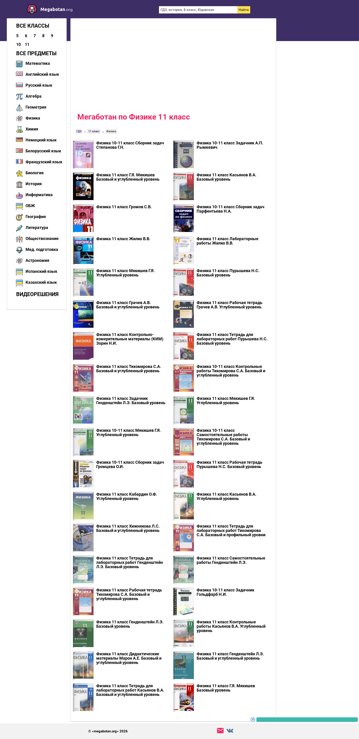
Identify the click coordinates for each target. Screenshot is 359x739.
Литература (37, 227)
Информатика (39, 194)
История (34, 183)
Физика (33, 118)
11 (27, 44)
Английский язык (42, 74)
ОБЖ (30, 205)
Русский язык (39, 85)
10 (18, 44)
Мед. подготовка (42, 249)
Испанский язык (41, 271)
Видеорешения (37, 294)
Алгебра (34, 96)
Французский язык (44, 161)
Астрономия (37, 260)
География (36, 216)
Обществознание (42, 238)
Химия (32, 129)
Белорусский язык (43, 150)
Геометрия (36, 107)
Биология (35, 172)
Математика (38, 63)
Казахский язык (41, 282)
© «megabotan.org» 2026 (108, 731)
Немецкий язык (41, 140)
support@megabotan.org (220, 731)
